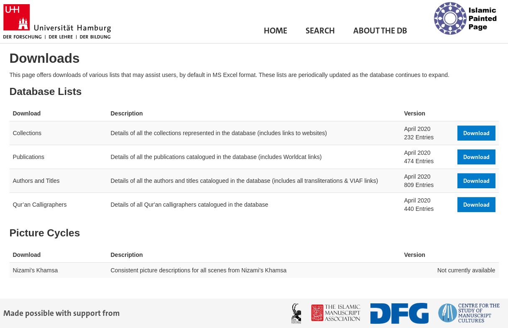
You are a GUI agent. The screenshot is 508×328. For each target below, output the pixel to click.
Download (476, 133)
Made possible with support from (61, 313)
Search (320, 32)
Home (275, 32)
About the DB (380, 32)
